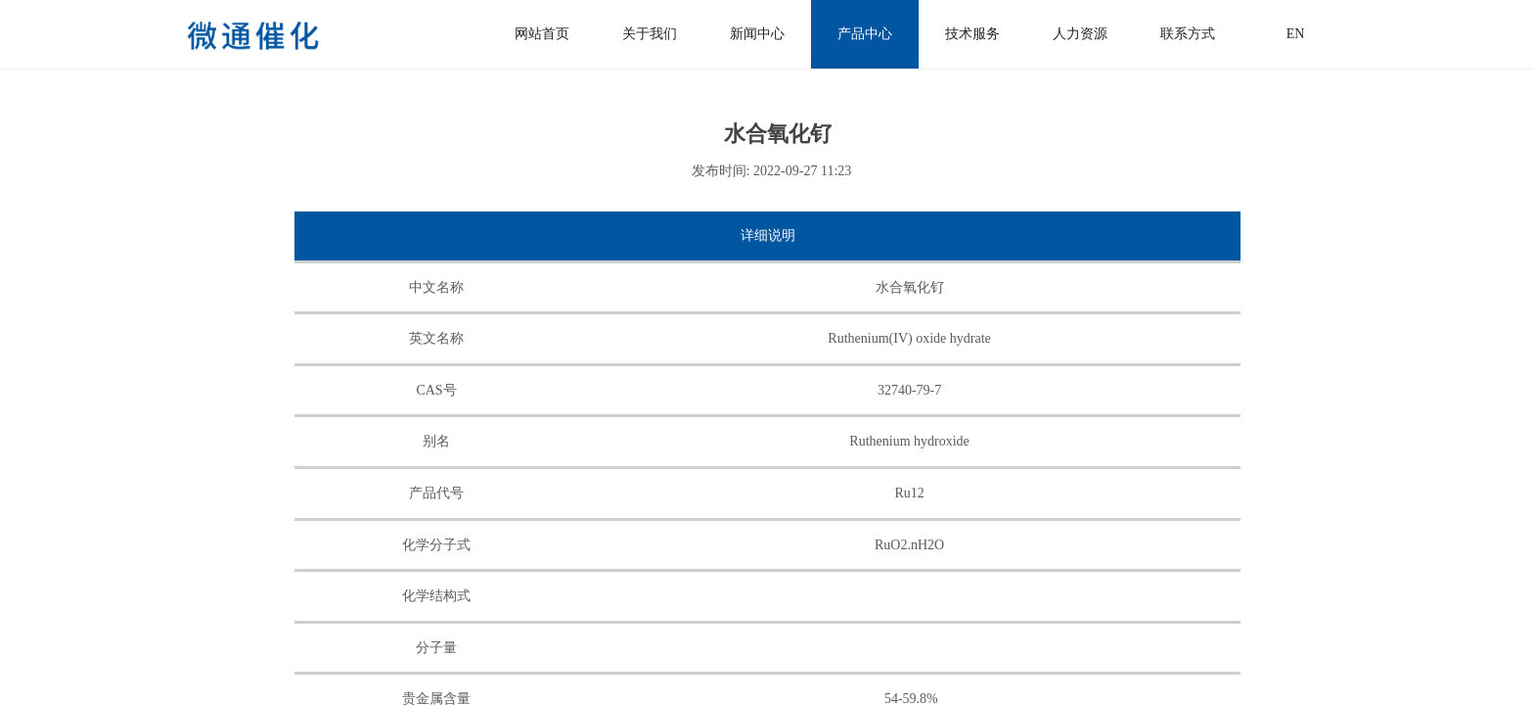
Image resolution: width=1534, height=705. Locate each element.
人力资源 (1080, 33)
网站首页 (542, 33)
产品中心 (864, 33)
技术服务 (972, 33)
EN (1295, 33)
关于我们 (649, 33)
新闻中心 (757, 33)
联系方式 (1187, 33)
